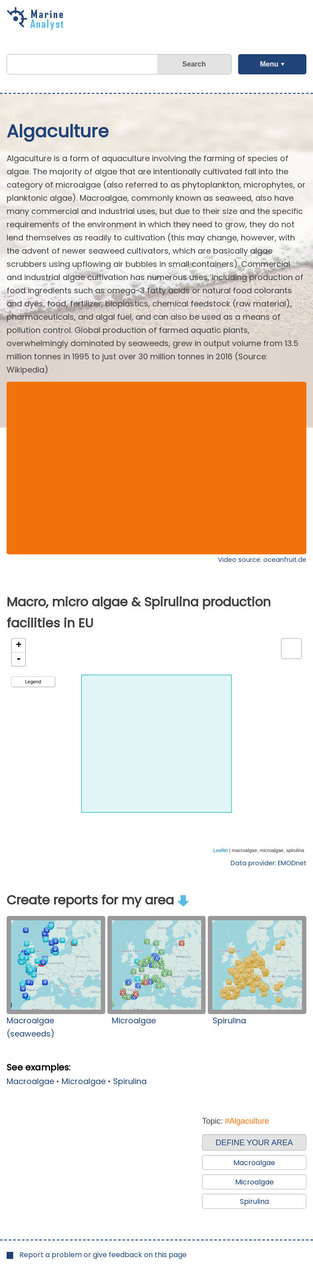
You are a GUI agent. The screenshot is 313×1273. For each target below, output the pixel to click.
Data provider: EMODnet (268, 863)
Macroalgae (30, 1081)
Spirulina (229, 1020)
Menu (269, 64)
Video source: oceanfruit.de (262, 559)
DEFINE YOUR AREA (254, 1142)
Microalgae (134, 1020)
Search (194, 64)
